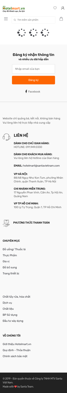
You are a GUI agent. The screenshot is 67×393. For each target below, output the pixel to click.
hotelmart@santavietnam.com (41, 165)
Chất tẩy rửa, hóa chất (16, 296)
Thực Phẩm (10, 255)
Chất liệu (8, 308)
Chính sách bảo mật (15, 356)
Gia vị (6, 261)
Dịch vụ (7, 302)
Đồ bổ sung (10, 267)
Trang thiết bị (11, 273)
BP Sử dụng (10, 314)
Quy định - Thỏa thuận (16, 350)
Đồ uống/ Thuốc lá (14, 249)
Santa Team (26, 386)
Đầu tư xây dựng (13, 320)
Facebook (32, 91)
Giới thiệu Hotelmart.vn (17, 344)
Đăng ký (33, 80)
